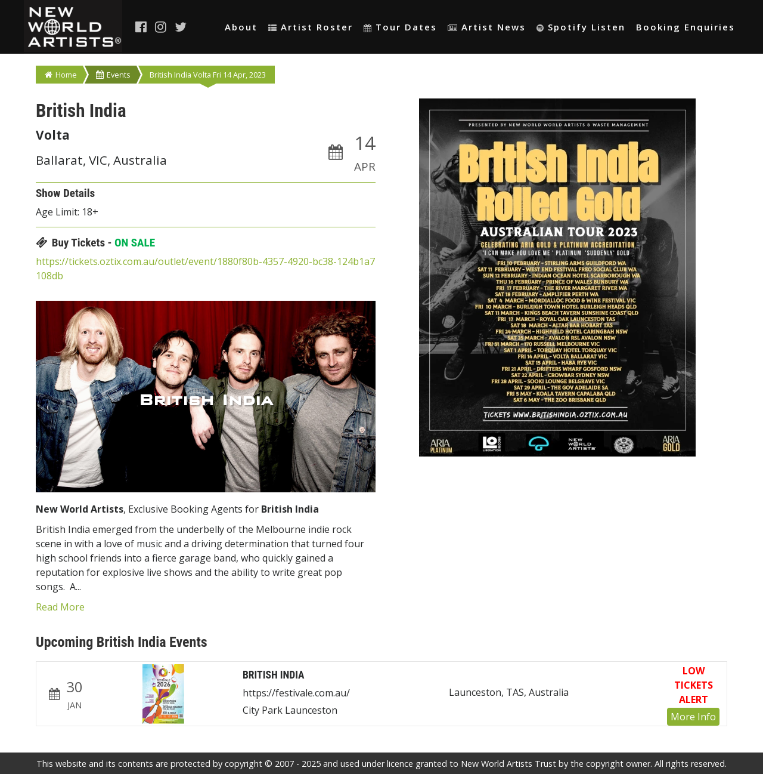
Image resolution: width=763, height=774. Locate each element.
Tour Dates (400, 27)
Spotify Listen (580, 27)
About (241, 27)
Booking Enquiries (685, 27)
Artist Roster (310, 27)
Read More (60, 606)
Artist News (487, 27)
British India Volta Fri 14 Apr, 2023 (208, 74)
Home (61, 74)
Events (113, 74)
